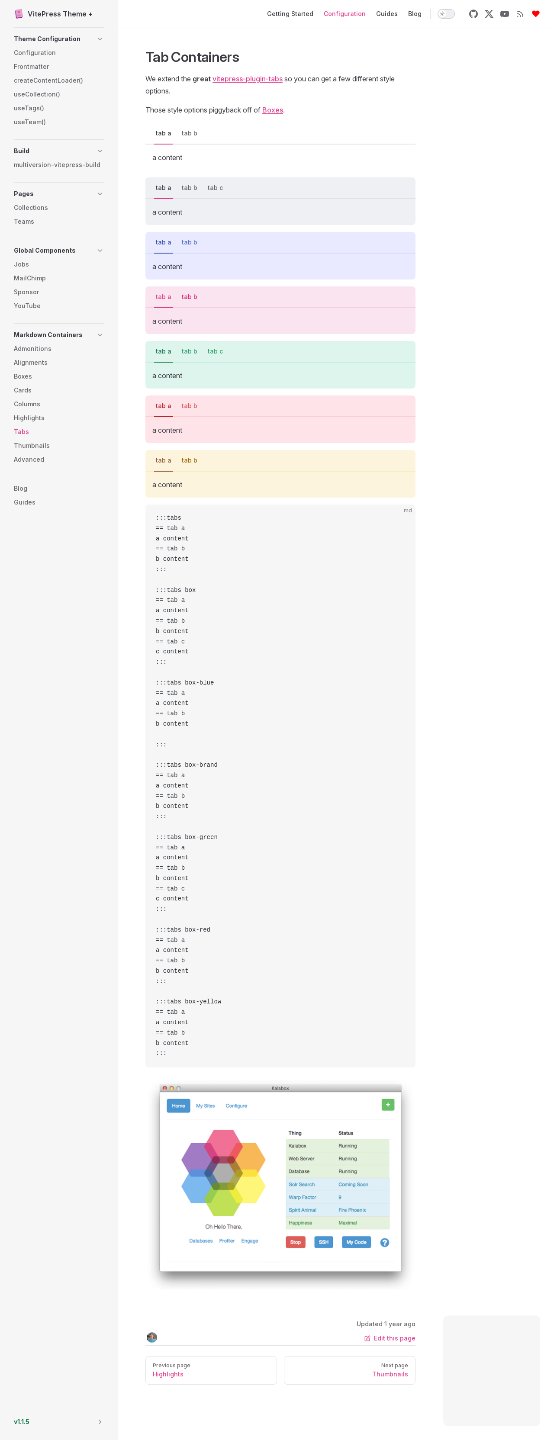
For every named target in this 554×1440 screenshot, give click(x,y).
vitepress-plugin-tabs (248, 78)
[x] (489, 14)
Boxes (272, 110)
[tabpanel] (280, 157)
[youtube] (504, 14)
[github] (473, 14)
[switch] (446, 14)
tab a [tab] (163, 133)
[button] (59, 39)
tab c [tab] (215, 187)
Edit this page (390, 1338)
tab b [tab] (189, 133)
